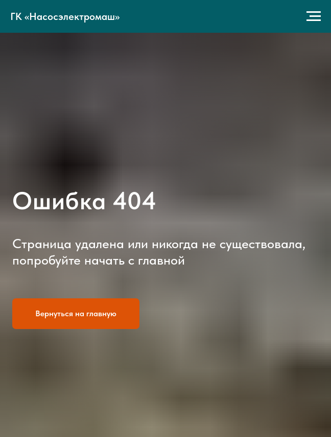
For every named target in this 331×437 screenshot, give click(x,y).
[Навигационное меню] (313, 16)
